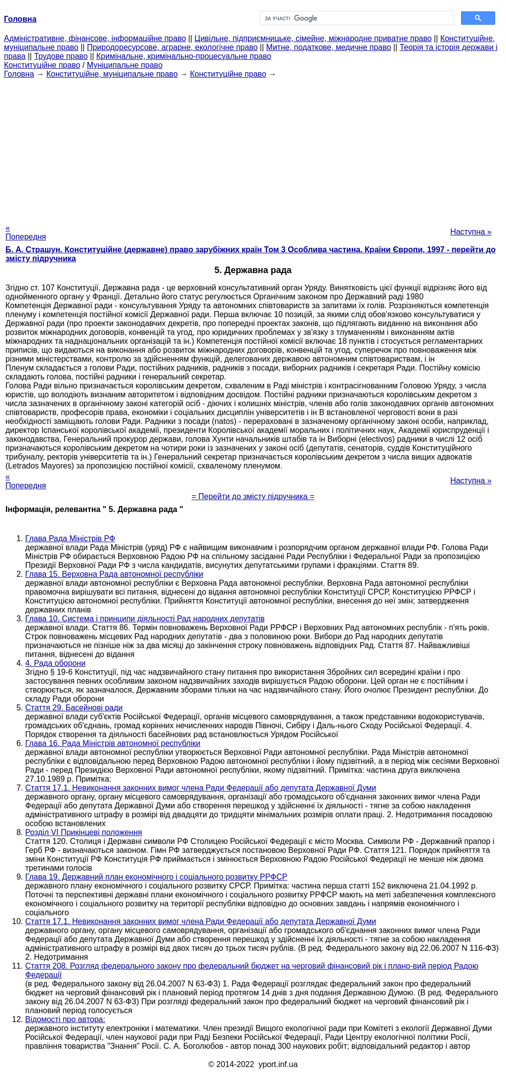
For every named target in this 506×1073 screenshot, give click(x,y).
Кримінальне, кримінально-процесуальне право (183, 56)
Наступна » (471, 232)
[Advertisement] (253, 148)
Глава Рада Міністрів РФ (70, 538)
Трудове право (61, 56)
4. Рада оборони (55, 663)
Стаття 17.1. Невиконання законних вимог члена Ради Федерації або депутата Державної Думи (200, 788)
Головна (19, 74)
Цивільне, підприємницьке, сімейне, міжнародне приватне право (313, 38)
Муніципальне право (125, 65)
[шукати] (356, 18)
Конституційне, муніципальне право (112, 74)
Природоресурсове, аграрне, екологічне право (172, 47)
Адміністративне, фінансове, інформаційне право (95, 38)
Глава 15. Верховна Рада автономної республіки (114, 574)
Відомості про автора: (65, 1019)
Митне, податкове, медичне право (328, 47)
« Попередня (25, 232)
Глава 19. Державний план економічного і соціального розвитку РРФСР (156, 877)
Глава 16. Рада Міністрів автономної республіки (112, 743)
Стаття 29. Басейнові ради (74, 707)
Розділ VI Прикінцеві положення (83, 832)
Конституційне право (42, 65)
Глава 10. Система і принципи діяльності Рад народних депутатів (145, 618)
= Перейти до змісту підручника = (253, 496)
